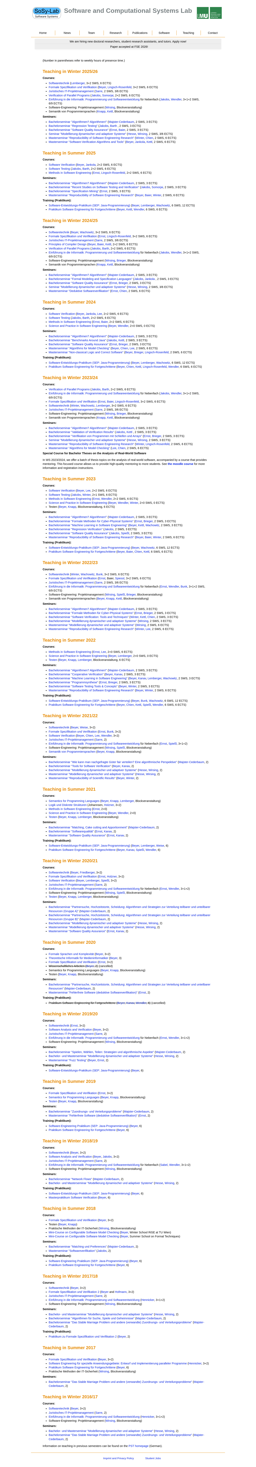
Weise (84, 727)
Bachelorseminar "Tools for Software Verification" (80, 766)
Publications (140, 32)
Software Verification (62, 164)
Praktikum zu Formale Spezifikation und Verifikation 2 (83, 1336)
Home (43, 32)
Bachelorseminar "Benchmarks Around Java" (77, 340)
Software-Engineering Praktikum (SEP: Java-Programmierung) (89, 1126)
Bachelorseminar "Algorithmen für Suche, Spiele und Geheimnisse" (92, 1318)
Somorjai (108, 95)
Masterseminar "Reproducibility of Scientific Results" (82, 778)
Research (116, 32)
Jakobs (96, 95)
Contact (213, 32)
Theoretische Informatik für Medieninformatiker (78, 958)
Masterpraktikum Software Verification (73, 1197)
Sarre (98, 91)
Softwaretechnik (59, 83)
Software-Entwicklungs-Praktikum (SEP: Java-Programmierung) (89, 205)
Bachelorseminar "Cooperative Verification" (76, 674)
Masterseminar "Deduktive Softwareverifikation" (79, 291)
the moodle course (180, 463)
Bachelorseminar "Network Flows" (70, 1179)
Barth (113, 125)
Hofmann (121, 1291)
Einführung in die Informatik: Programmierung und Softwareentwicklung (94, 99)
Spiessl (119, 578)
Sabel (164, 1164)
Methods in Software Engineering (70, 172)
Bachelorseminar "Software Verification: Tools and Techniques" (89, 617)
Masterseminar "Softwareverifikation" (72, 1250)
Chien (149, 137)
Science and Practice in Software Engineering (78, 325)
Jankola (140, 141)
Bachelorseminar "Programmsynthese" (73, 682)
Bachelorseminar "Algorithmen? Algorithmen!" (78, 121)
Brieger (121, 260)
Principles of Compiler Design (68, 244)
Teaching (188, 32)
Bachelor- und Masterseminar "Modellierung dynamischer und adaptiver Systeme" (101, 1056)
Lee (99, 313)
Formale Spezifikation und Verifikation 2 (74, 1291)
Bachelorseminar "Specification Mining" (74, 191)
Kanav (118, 674)
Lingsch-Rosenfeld (119, 87)
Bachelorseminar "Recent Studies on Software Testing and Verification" (94, 187)
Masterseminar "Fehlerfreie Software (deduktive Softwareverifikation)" (93, 992)
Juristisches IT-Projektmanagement (71, 91)
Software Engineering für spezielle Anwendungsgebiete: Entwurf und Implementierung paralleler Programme (118, 1363)
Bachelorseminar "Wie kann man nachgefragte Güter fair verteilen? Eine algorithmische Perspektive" (113, 762)
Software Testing (59, 168)
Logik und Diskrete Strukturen (68, 805)
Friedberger (87, 872)
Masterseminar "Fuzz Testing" (68, 1060)
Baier (122, 129)
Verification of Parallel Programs (69, 95)
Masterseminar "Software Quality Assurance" (77, 835)
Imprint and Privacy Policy (118, 1458)
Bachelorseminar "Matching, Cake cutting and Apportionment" (88, 827)
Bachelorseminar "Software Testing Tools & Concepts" (83, 686)
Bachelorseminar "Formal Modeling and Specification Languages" (90, 279)
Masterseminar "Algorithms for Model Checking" (79, 348)
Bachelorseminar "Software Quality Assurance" (79, 129)
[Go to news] (128, 41)
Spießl (125, 533)
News (67, 32)
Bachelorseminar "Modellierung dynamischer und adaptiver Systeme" (93, 621)
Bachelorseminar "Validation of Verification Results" (81, 432)
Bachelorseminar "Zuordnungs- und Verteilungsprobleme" (85, 1111)
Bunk (99, 574)
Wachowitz (163, 205)
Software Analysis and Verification (70, 1029)
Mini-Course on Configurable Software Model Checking (84, 1232)
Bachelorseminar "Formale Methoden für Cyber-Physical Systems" (91, 521)
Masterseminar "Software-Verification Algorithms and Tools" (86, 141)
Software (164, 32)
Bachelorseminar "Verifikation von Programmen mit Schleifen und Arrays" (95, 436)
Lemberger (78, 83)
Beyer (102, 87)
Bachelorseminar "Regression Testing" (73, 125)
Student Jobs (153, 1458)
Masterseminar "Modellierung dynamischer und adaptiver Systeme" (92, 625)
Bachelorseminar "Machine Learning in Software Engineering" (88, 525)
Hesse (132, 133)
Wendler (176, 99)
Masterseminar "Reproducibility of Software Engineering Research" (91, 137)
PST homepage (139, 1446)
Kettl (110, 111)
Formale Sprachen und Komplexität (71, 954)
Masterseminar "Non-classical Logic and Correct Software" (86, 352)
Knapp (101, 111)
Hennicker (147, 1299)
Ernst (113, 129)
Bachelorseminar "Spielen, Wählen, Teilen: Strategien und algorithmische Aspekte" (101, 1052)
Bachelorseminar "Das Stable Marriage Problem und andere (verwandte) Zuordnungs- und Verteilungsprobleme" (120, 1322)
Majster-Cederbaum (121, 121)
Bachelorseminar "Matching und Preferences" (78, 1246)
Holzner (109, 805)
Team (91, 32)
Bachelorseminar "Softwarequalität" (71, 831)
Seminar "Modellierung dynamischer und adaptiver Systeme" (87, 133)
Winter (140, 137)
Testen (53, 659)
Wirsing (110, 107)
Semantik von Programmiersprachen (72, 751)
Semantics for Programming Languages (74, 801)
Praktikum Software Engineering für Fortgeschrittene (82, 209)
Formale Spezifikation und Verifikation (73, 87)
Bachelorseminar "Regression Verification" (76, 529)
